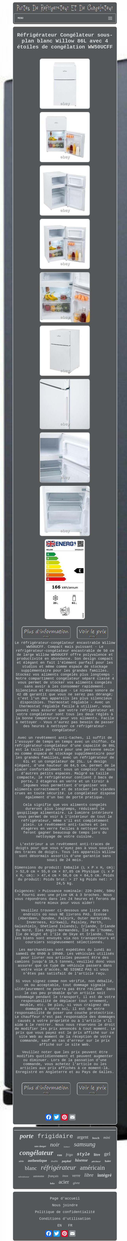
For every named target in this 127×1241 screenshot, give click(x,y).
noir (55, 1144)
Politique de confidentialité (65, 1212)
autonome (38, 1176)
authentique (37, 1160)
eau (59, 1155)
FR (70, 1226)
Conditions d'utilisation (64, 1219)
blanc (31, 1168)
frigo (69, 1155)
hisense (81, 1160)
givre (76, 1183)
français (53, 1176)
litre (97, 1155)
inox (65, 1176)
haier (108, 1161)
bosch (96, 1138)
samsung (85, 1144)
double (54, 1161)
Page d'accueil (65, 1199)
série (21, 1161)
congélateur (36, 1153)
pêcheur (96, 1161)
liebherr (67, 1147)
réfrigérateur (58, 1167)
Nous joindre (65, 1205)
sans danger (40, 1146)
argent (82, 1137)
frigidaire (55, 1136)
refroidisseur (23, 1176)
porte (27, 1136)
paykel (66, 1161)
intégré (104, 1175)
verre (76, 1175)
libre (88, 1175)
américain (92, 1167)
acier (64, 1182)
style (83, 1154)
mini (106, 1137)
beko (52, 1183)
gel (107, 1154)
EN (59, 1226)
